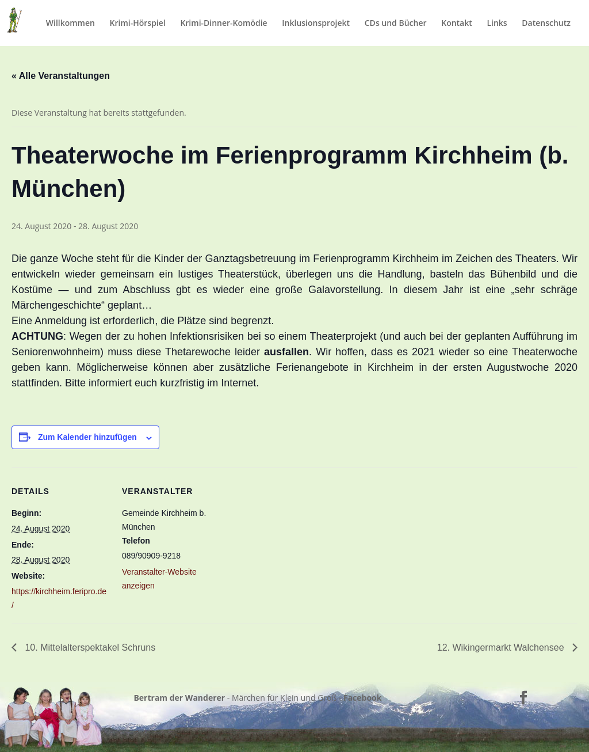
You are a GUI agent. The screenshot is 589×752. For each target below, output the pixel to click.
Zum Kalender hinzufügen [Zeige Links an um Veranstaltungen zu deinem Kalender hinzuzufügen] (87, 437)
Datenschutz (546, 23)
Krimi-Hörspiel (138, 23)
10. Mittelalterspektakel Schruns (88, 647)
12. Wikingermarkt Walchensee (502, 647)
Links (497, 23)
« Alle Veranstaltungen (61, 76)
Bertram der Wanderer (179, 697)
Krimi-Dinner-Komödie (223, 23)
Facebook (362, 697)
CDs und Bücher (396, 23)
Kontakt (456, 23)
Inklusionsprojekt (316, 23)
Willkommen (70, 23)
